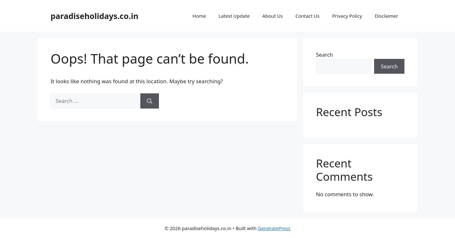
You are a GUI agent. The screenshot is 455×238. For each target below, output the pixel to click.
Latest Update (234, 16)
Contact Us (307, 16)
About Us (272, 16)
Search (324, 54)
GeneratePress (274, 228)
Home (199, 16)
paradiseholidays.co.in (94, 15)
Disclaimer (386, 16)
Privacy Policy (347, 16)
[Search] (149, 101)
